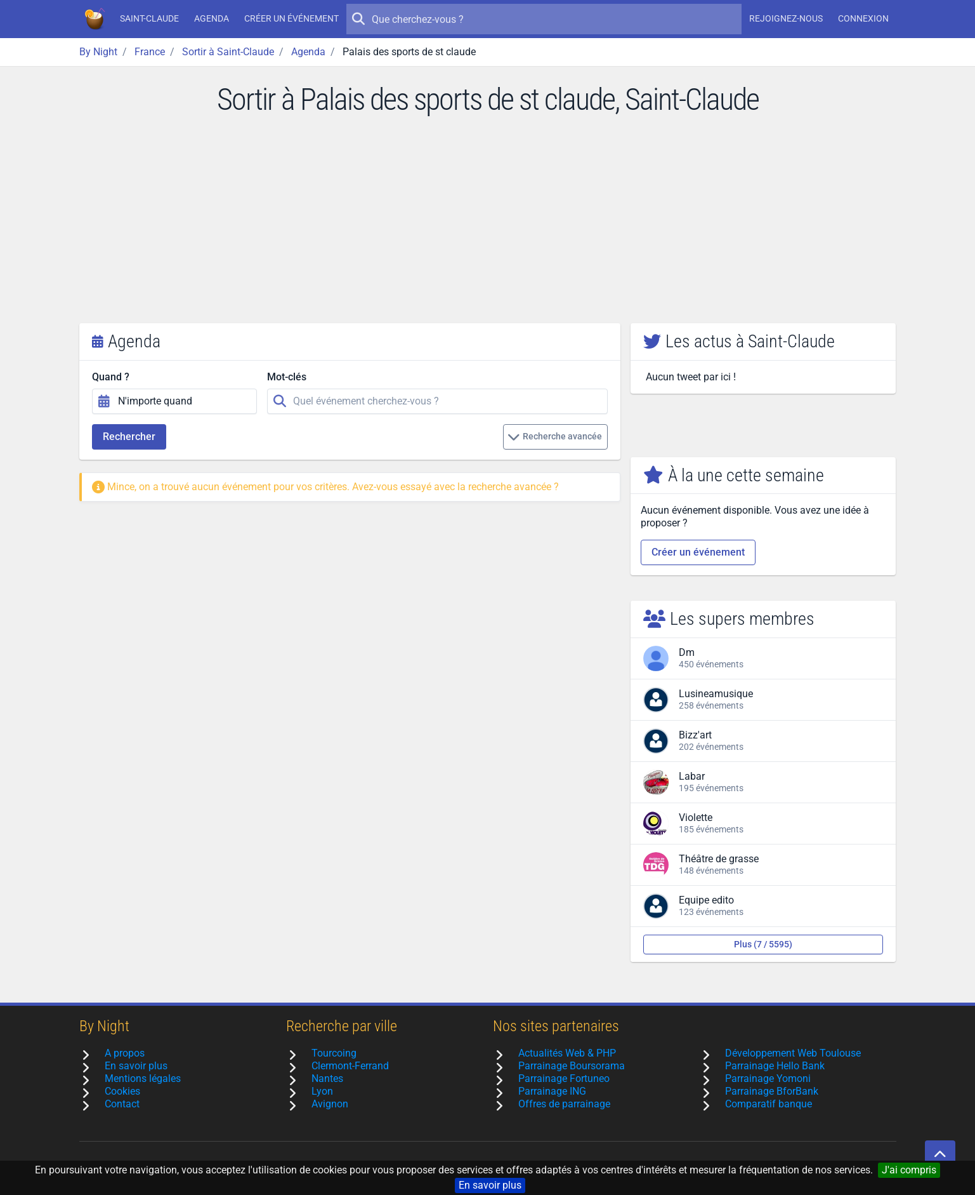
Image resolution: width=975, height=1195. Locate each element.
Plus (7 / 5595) (763, 944)
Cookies (122, 1091)
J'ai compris (909, 1170)
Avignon (329, 1104)
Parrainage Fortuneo (564, 1078)
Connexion (863, 18)
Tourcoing (334, 1053)
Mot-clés (286, 377)
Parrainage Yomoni (768, 1078)
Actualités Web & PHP (567, 1053)
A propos (125, 1053)
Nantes (327, 1078)
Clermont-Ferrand (350, 1066)
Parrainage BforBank (771, 1091)
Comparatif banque (768, 1104)
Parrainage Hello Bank (775, 1066)
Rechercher (129, 437)
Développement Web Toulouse (793, 1053)
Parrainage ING (552, 1091)
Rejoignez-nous (786, 18)
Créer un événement (291, 18)
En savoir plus (490, 1185)
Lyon (322, 1091)
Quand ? (110, 377)
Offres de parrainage (564, 1104)
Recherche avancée (554, 437)
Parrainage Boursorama (571, 1066)
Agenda (211, 18)
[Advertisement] (487, 228)
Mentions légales (143, 1078)
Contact (122, 1104)
